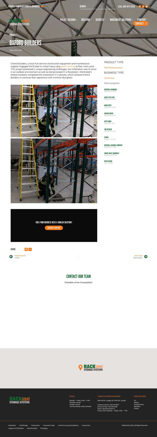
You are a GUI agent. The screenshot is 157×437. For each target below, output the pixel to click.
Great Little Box (109, 97)
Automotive (12, 425)
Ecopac (106, 137)
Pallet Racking (69, 19)
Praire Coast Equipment (111, 153)
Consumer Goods (49, 425)
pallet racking (68, 66)
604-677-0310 (129, 6)
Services (101, 19)
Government (86, 425)
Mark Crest (107, 105)
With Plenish (108, 161)
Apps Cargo (107, 121)
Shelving (86, 19)
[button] (13, 111)
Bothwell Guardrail (110, 89)
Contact (141, 23)
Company (142, 19)
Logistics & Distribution (16, 428)
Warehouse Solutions (121, 19)
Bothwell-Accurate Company (113, 145)
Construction (109, 78)
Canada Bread (108, 113)
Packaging (43, 428)
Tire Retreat (108, 129)
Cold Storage (23, 425)
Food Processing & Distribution (68, 425)
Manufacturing (32, 428)
